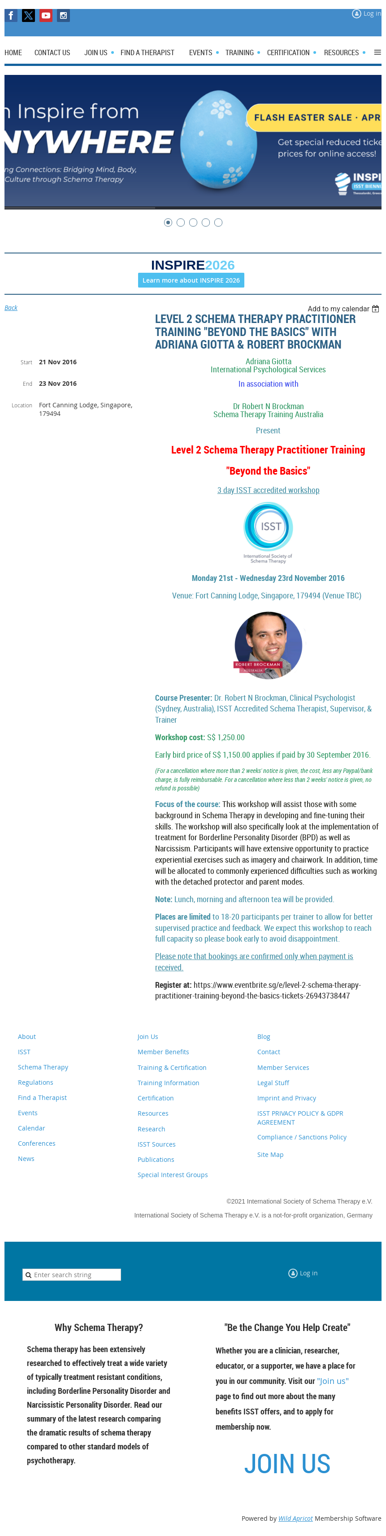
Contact (268, 1051)
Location (22, 405)
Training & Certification (172, 1067)
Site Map (270, 1154)
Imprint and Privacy (286, 1098)
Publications (156, 1159)
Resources (153, 1113)
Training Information (169, 1082)
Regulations (35, 1082)
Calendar (31, 1128)
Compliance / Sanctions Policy (302, 1137)
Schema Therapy (43, 1067)
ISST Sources (157, 1144)
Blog (263, 1036)
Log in (373, 13)
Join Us (148, 1036)
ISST (24, 1051)
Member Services (283, 1067)
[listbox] (345, 308)
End (27, 383)
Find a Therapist (42, 1097)
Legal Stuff (273, 1082)
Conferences (37, 1143)
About (27, 1036)
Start (26, 362)
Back (10, 307)
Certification (156, 1098)
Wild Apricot (295, 1518)
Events (28, 1112)
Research (151, 1129)
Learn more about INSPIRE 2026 (191, 280)
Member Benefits (163, 1051)
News (26, 1158)
